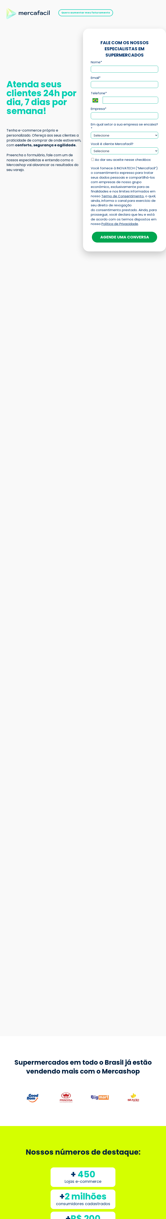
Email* (96, 78)
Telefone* (99, 93)
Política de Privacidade (119, 224)
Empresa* (98, 109)
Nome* (96, 62)
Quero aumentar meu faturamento (85, 12)
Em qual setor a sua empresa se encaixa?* (124, 126)
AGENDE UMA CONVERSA (124, 237)
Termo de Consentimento (122, 196)
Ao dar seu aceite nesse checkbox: (121, 160)
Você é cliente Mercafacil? (112, 144)
